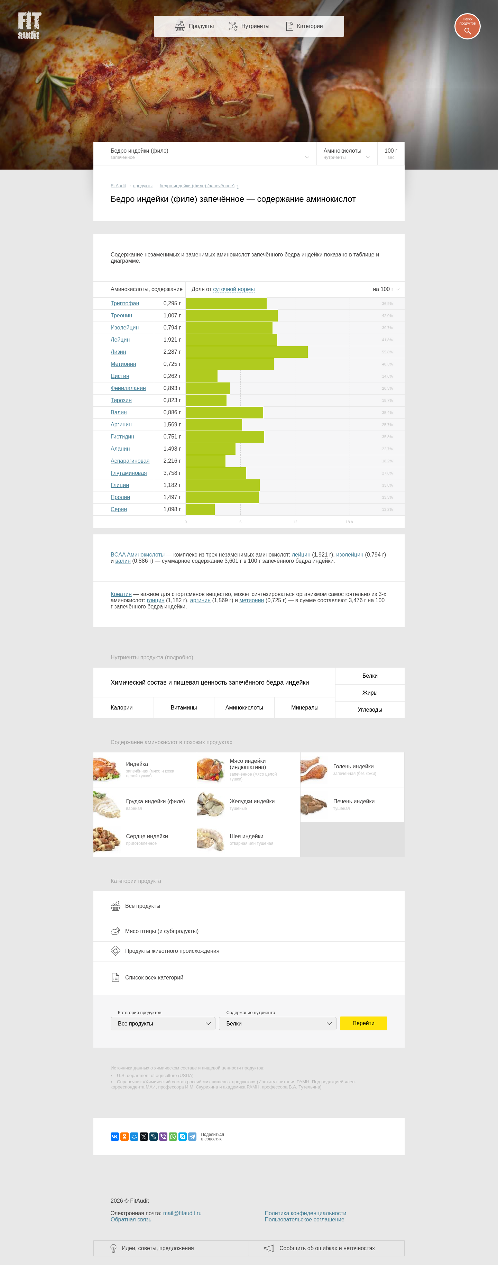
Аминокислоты (244, 708)
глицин (156, 600)
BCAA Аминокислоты (138, 555)
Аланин (120, 449)
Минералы (305, 708)
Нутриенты (255, 26)
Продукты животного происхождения (165, 951)
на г (384, 289)
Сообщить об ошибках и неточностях (327, 1248)
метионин (251, 600)
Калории (121, 708)
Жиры (370, 693)
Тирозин (121, 400)
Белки (370, 676)
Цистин (120, 376)
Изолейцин (125, 328)
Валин (119, 412)
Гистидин (122, 437)
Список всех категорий (147, 977)
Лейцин (120, 340)
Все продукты (135, 906)
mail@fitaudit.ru (182, 1213)
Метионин (123, 364)
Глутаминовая (129, 473)
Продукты (201, 26)
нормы (234, 289)
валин (122, 561)
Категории (310, 26)
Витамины (184, 708)
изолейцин (349, 555)
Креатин (121, 594)
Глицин (120, 485)
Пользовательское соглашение (304, 1219)
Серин (119, 509)
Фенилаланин (128, 388)
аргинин (200, 600)
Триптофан (125, 303)
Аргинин (121, 424)
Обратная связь (131, 1219)
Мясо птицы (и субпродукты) (155, 931)
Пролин (120, 497)
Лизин (118, 352)
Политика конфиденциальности (305, 1213)
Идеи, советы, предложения (158, 1248)
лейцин (301, 555)
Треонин (121, 315)
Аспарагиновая (130, 461)
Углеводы (370, 710)
